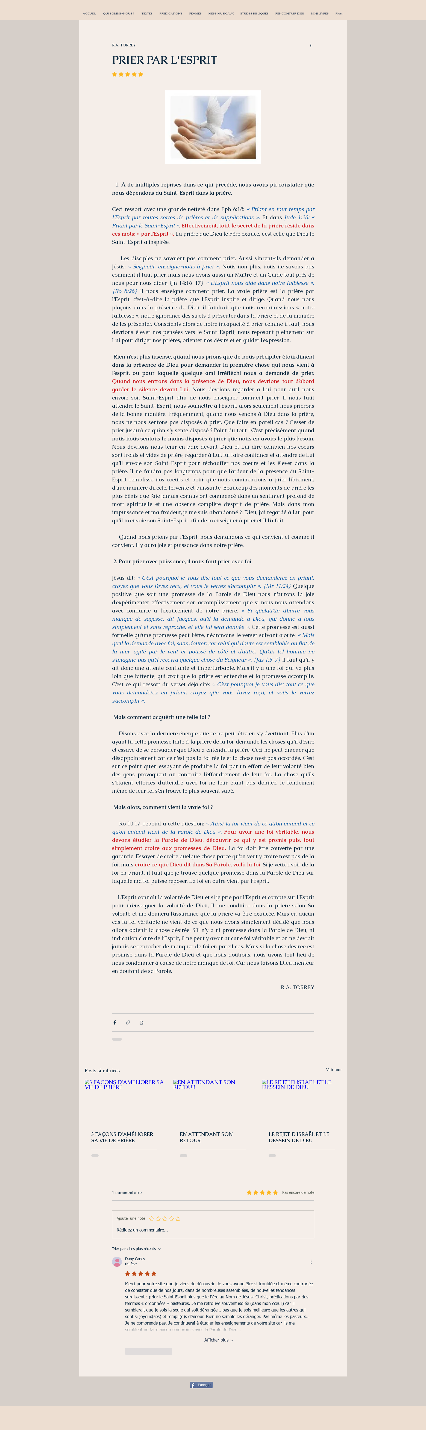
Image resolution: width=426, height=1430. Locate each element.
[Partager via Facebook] (114, 1022)
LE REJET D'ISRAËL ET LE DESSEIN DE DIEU (299, 1137)
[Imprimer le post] (141, 1022)
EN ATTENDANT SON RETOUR (206, 1137)
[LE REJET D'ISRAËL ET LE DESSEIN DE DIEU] (302, 1102)
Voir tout (334, 1069)
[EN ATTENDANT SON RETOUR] (213, 1102)
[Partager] (201, 1385)
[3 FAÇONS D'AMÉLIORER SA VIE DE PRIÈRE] (124, 1102)
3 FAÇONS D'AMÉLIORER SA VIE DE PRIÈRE (122, 1137)
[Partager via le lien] (128, 1022)
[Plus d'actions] (311, 45)
